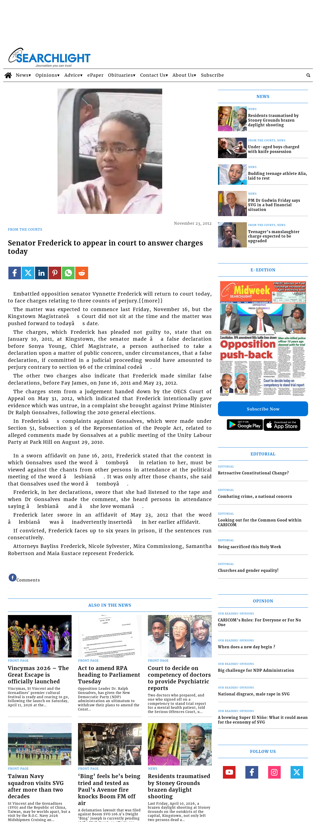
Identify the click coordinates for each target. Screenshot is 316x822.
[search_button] (308, 75)
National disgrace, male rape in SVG (254, 694)
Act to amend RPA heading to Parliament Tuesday (109, 675)
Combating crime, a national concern (255, 496)
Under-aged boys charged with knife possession (273, 149)
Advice (72, 75)
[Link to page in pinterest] (55, 273)
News (22, 75)
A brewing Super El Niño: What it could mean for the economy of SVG (263, 720)
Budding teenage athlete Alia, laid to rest (277, 176)
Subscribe (212, 75)
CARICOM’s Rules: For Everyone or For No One (259, 622)
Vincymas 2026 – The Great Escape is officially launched (38, 675)
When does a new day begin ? (246, 647)
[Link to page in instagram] (274, 772)
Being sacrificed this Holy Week (249, 547)
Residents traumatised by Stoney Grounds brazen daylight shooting (179, 786)
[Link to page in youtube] (229, 772)
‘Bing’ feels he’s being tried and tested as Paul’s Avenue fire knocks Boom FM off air (109, 789)
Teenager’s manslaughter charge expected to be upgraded (274, 236)
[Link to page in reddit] (81, 273)
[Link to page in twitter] (28, 273)
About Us (183, 75)
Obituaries (120, 75)
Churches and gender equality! (248, 570)
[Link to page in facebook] (14, 273)
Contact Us (153, 75)
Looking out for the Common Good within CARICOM (260, 522)
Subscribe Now (263, 409)
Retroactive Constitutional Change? (253, 473)
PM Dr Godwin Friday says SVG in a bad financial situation (274, 205)
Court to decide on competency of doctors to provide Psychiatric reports (179, 678)
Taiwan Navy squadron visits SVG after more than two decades (36, 786)
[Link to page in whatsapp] (68, 273)
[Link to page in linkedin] (41, 273)
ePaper (95, 75)
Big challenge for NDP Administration (256, 670)
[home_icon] (8, 75)
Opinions (46, 75)
